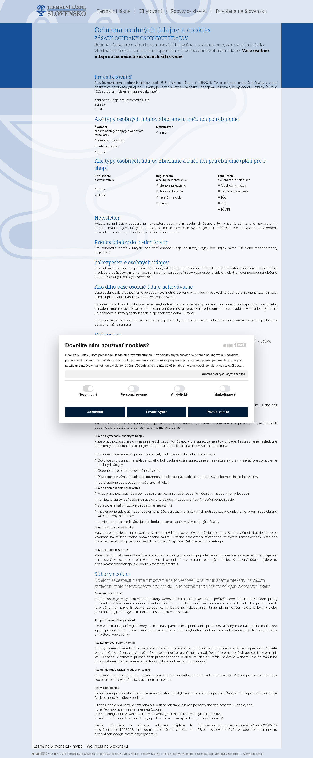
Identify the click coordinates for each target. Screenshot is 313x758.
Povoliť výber (156, 412)
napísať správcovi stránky (178, 753)
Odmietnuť (95, 412)
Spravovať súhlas (253, 753)
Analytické (179, 394)
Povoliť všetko (218, 412)
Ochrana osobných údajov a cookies (223, 374)
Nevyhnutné (88, 394)
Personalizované (134, 394)
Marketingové (225, 394)
